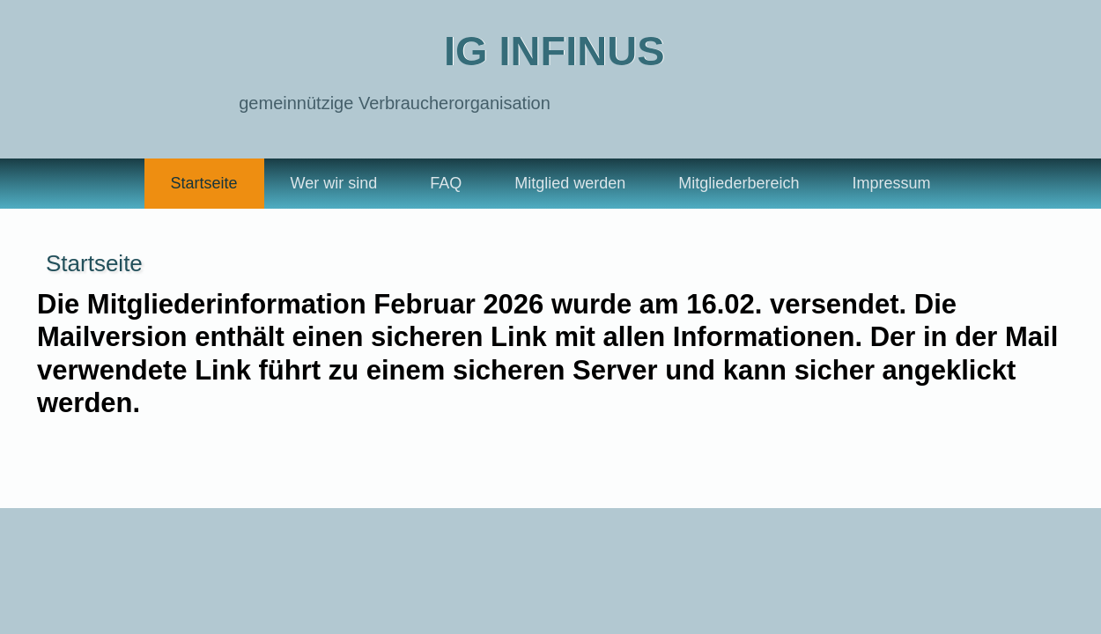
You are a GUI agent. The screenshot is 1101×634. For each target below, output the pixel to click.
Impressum (891, 183)
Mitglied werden (569, 183)
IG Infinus (554, 50)
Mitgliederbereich (738, 183)
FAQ (446, 183)
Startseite (204, 183)
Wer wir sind (334, 183)
